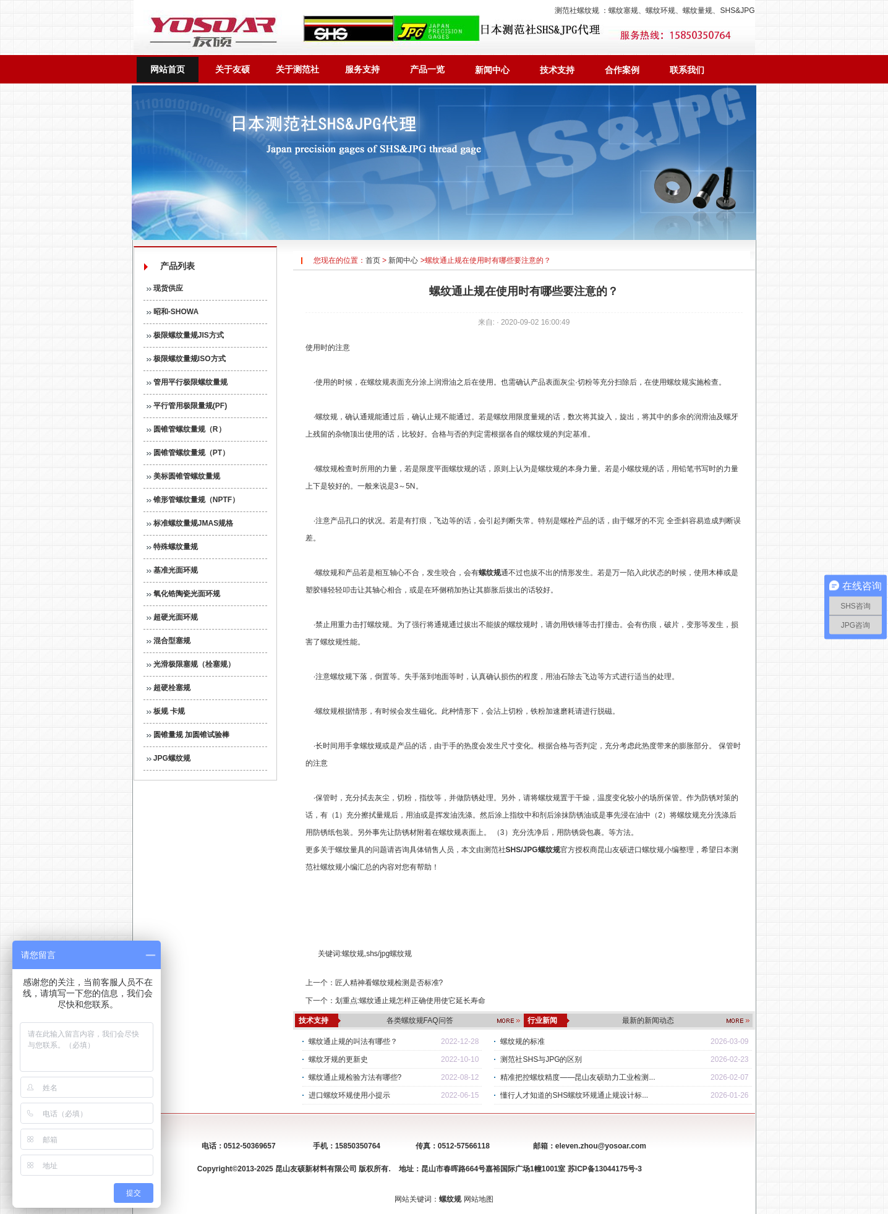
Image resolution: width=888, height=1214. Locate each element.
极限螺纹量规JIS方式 (185, 335)
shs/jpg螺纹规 (389, 953)
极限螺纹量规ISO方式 (186, 358)
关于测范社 (297, 69)
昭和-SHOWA (173, 311)
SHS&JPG (737, 10)
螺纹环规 (660, 10)
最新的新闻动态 (648, 1020)
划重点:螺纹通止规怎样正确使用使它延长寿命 (410, 1000)
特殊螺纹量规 (172, 546)
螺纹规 (353, 953)
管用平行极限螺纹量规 (187, 382)
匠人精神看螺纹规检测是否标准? (389, 982)
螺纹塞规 (623, 10)
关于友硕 (232, 69)
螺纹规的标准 (522, 1041)
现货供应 (165, 288)
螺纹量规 (697, 10)
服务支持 (362, 69)
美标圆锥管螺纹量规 (183, 476)
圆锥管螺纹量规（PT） (188, 452)
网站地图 (478, 1199)
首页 (372, 260)
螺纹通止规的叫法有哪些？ (353, 1041)
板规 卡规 (166, 711)
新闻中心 (492, 70)
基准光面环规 (172, 570)
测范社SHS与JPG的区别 (541, 1059)
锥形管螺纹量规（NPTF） (193, 499)
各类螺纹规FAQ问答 (419, 1020)
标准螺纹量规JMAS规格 (190, 523)
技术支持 (557, 70)
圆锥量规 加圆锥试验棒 (188, 734)
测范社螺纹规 (577, 10)
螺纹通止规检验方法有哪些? (355, 1077)
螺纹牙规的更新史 (338, 1059)
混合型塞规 (168, 640)
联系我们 (687, 70)
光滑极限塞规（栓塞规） (191, 664)
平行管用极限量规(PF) (187, 405)
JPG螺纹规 (168, 758)
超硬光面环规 (172, 617)
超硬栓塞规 (168, 687)
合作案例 (622, 70)
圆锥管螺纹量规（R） (186, 429)
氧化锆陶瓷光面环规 (183, 593)
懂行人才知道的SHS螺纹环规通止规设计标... (574, 1095)
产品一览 (427, 69)
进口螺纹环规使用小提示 (349, 1095)
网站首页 (167, 69)
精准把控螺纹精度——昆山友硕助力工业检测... (577, 1077)
